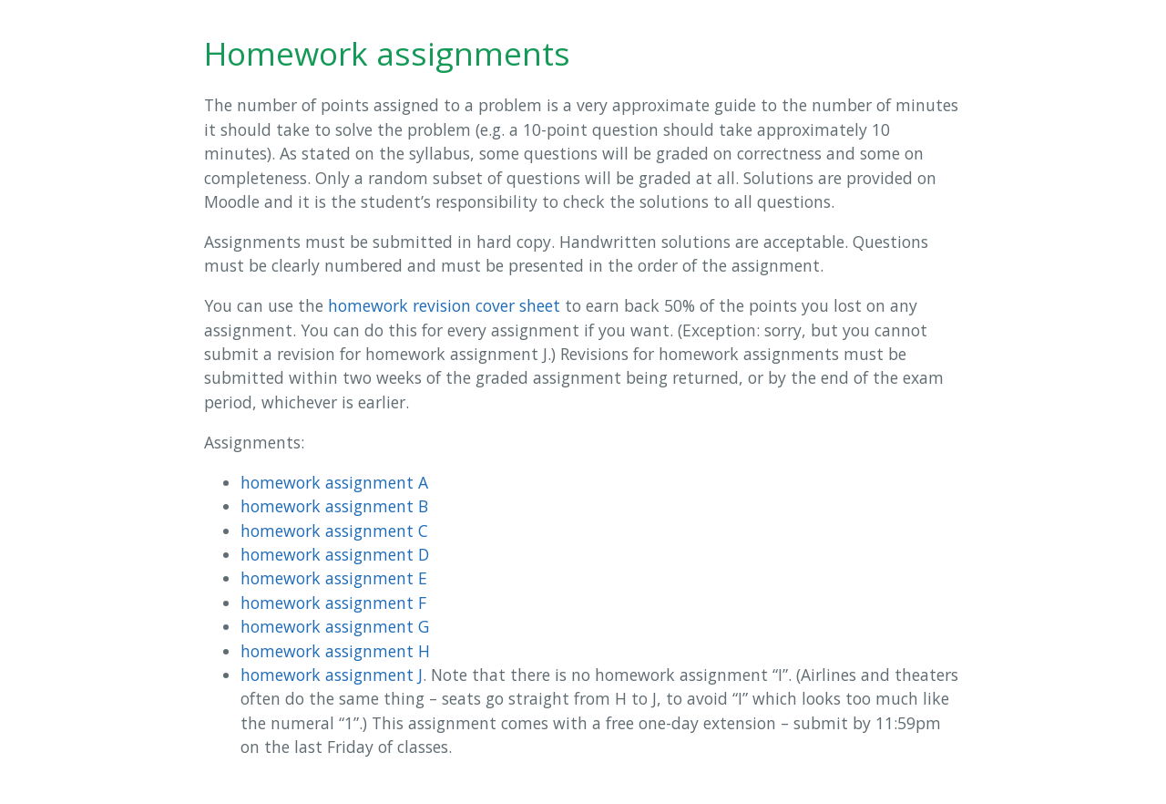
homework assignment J (331, 674)
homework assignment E (333, 578)
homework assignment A (334, 482)
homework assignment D (334, 554)
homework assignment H (335, 651)
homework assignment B (334, 506)
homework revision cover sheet (444, 305)
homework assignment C (334, 530)
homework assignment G (334, 626)
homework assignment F (333, 602)
